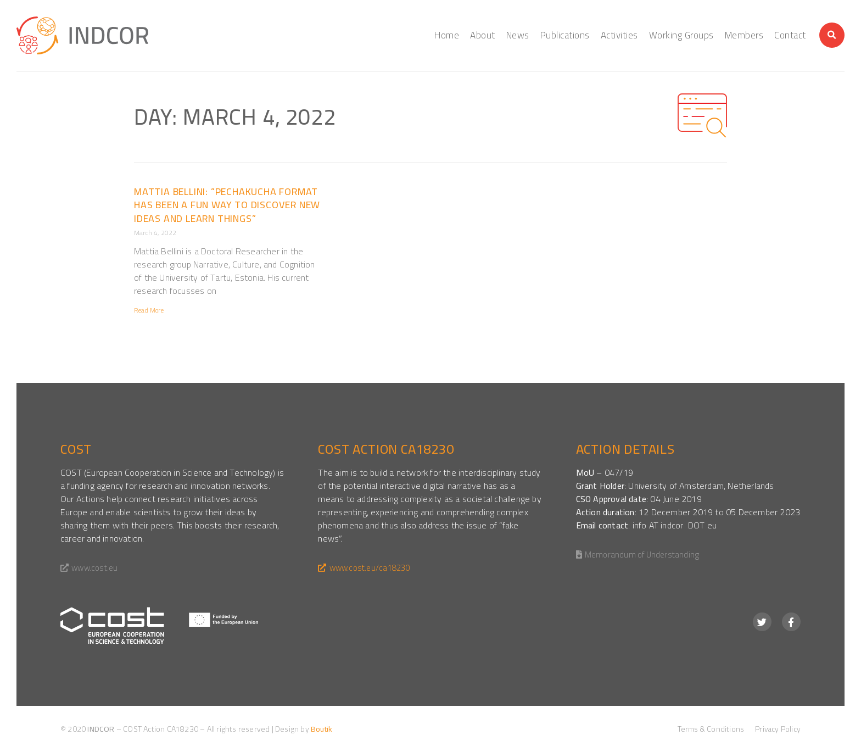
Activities (619, 35)
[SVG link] (159, 625)
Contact (790, 35)
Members (744, 35)
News (517, 35)
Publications (565, 35)
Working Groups (681, 35)
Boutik (321, 729)
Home (446, 35)
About (482, 35)
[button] (832, 35)
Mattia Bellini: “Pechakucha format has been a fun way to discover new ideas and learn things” (227, 204)
